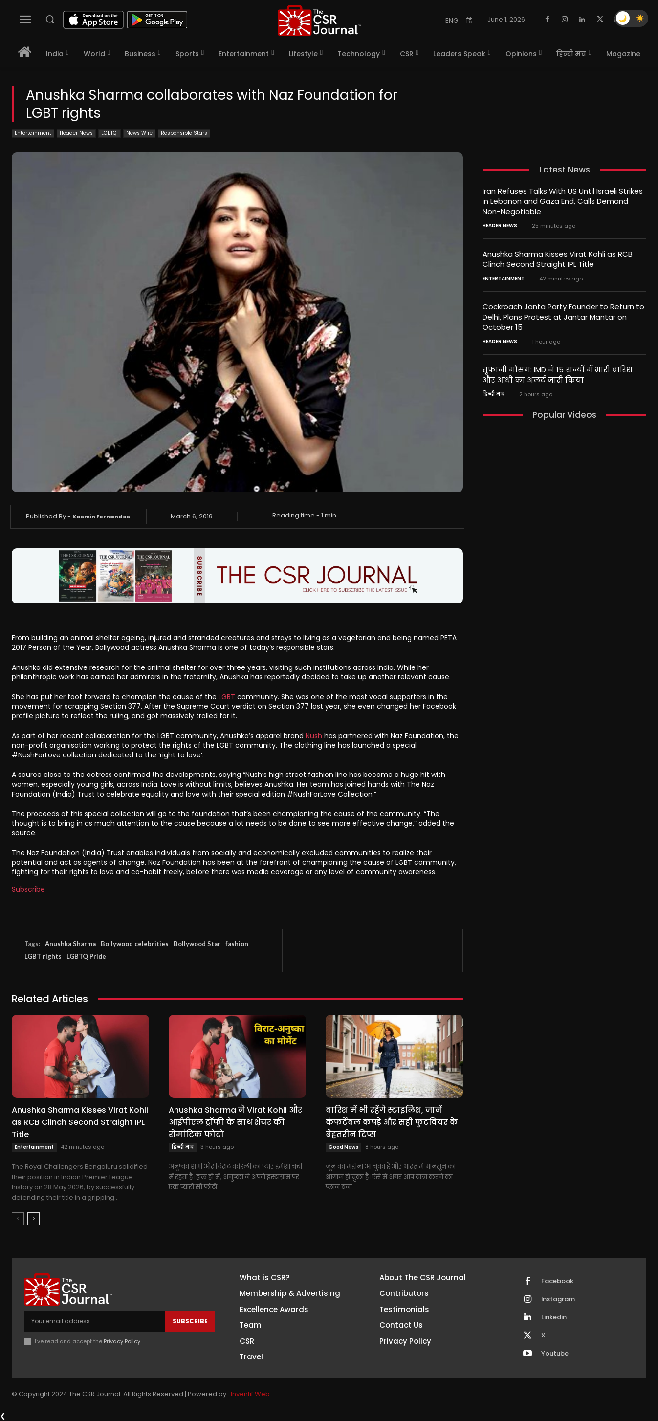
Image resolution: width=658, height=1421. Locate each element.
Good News (343, 1147)
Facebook (557, 1281)
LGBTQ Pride (86, 956)
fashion (236, 943)
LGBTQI (109, 133)
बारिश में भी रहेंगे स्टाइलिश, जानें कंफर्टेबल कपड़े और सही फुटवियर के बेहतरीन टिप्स (392, 1122)
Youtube (555, 1353)
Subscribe (28, 889)
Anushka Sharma (70, 943)
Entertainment (33, 133)
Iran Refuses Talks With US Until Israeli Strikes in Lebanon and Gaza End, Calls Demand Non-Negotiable (563, 201)
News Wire (139, 133)
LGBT (227, 697)
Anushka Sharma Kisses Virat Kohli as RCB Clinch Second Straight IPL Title (80, 1122)
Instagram (558, 1299)
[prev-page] (18, 1218)
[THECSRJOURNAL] (319, 20)
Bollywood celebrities (135, 943)
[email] (94, 1321)
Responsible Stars (184, 133)
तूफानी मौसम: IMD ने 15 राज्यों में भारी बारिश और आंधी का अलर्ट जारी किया (558, 375)
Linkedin (554, 1317)
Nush (314, 736)
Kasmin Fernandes (101, 516)
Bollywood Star (197, 943)
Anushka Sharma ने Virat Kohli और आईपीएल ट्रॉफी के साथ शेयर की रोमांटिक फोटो (235, 1122)
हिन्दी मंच (183, 1147)
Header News (76, 133)
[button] (50, 19)
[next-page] (33, 1218)
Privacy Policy (122, 1341)
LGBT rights (43, 956)
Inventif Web (250, 1394)
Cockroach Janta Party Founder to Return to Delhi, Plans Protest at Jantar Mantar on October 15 (563, 316)
